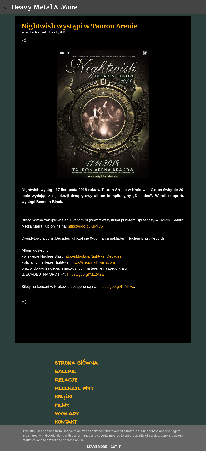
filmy (62, 404)
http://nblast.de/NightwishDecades (93, 256)
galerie (65, 371)
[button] (24, 41)
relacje (66, 379)
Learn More (97, 447)
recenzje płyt (74, 388)
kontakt (66, 421)
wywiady (67, 413)
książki (63, 396)
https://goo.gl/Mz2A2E (85, 274)
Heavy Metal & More (44, 7)
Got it (116, 447)
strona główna (76, 362)
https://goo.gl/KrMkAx (85, 226)
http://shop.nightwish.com (94, 262)
